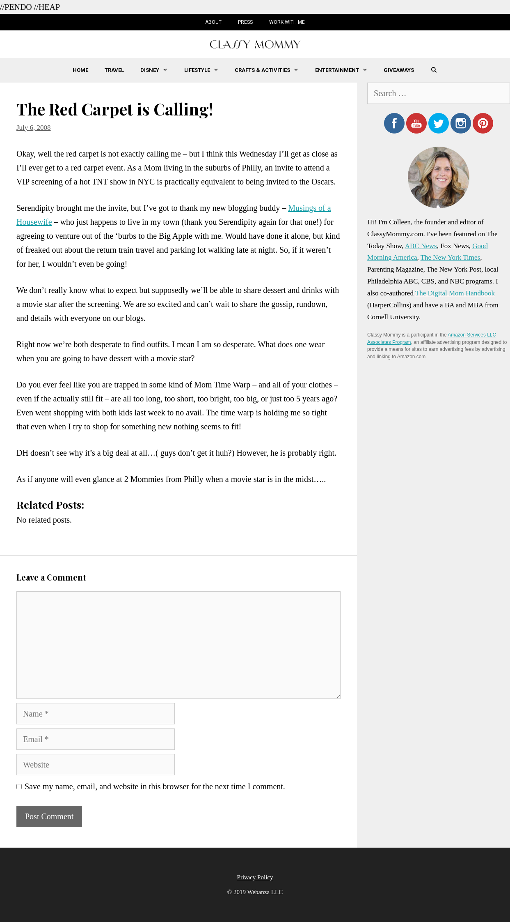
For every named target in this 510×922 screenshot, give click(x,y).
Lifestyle (205, 70)
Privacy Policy (255, 877)
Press (245, 22)
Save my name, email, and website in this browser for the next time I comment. (155, 786)
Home (80, 70)
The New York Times (450, 257)
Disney (158, 70)
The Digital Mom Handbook (455, 293)
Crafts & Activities (270, 70)
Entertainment (345, 70)
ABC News (421, 246)
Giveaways (399, 70)
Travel (114, 70)
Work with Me (287, 22)
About (213, 22)
